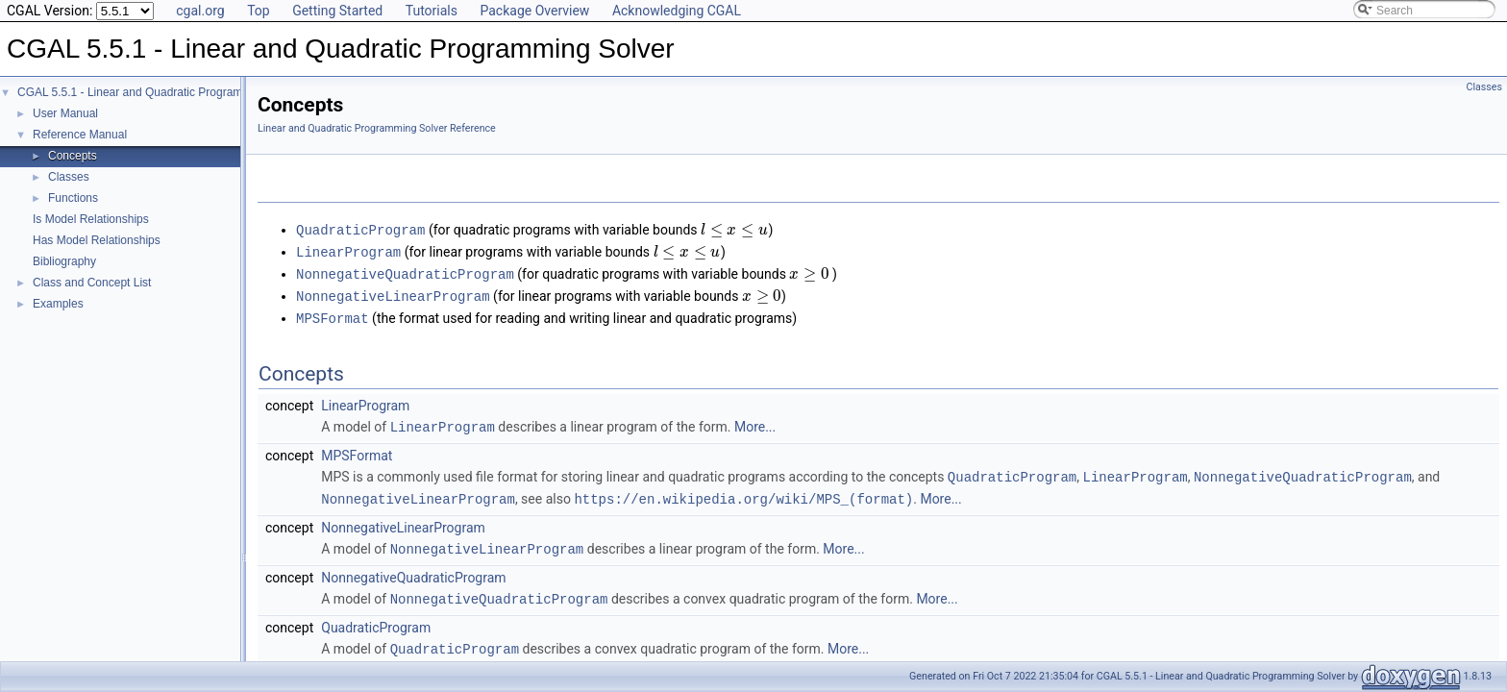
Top (258, 10)
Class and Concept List (92, 282)
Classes (68, 177)
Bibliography (64, 261)
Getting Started (337, 10)
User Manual (65, 113)
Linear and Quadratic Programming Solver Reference (377, 128)
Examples (58, 303)
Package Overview (534, 10)
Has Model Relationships (97, 240)
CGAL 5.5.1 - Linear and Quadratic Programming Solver (160, 92)
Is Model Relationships (91, 219)
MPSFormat (332, 314)
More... (755, 422)
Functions (73, 198)
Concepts (72, 155)
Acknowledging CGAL (676, 10)
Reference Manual (80, 134)
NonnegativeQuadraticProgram (405, 271)
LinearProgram (348, 250)
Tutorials (431, 10)
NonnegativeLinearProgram (393, 293)
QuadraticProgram (360, 229)
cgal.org (200, 10)
